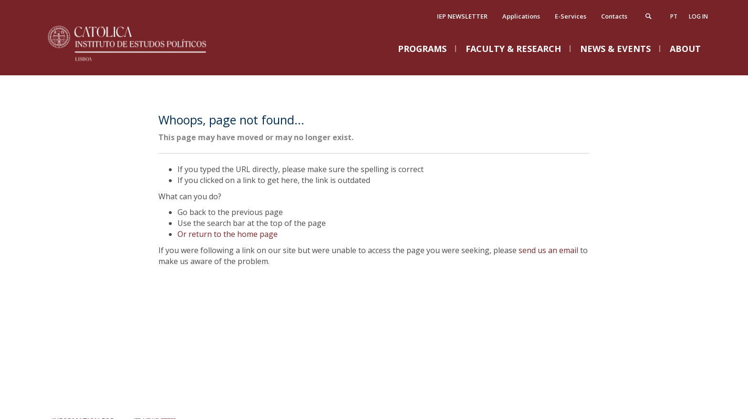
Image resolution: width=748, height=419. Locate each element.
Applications (521, 16)
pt (673, 16)
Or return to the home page (227, 234)
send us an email (548, 250)
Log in (698, 16)
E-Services (570, 16)
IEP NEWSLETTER (462, 16)
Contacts (614, 16)
